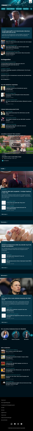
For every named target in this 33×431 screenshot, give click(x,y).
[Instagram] (18, 424)
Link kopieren (5, 160)
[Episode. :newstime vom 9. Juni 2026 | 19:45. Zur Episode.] (16, 147)
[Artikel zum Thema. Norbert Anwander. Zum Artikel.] (16, 335)
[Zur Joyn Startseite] (30, 1)
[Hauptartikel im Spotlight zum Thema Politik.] (3, 168)
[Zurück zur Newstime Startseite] (6, 5)
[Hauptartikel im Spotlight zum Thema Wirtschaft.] (4, 275)
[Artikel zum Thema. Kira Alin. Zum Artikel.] (6, 335)
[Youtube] (21, 424)
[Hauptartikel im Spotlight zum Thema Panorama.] (4, 222)
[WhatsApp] (11, 424)
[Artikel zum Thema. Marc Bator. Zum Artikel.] (27, 335)
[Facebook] (15, 424)
